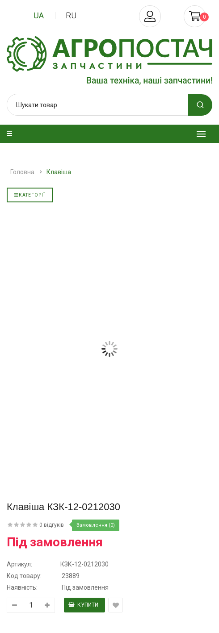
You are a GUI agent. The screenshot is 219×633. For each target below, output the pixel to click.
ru (71, 15)
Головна (22, 172)
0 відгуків (51, 525)
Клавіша (58, 172)
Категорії (29, 195)
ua (39, 15)
